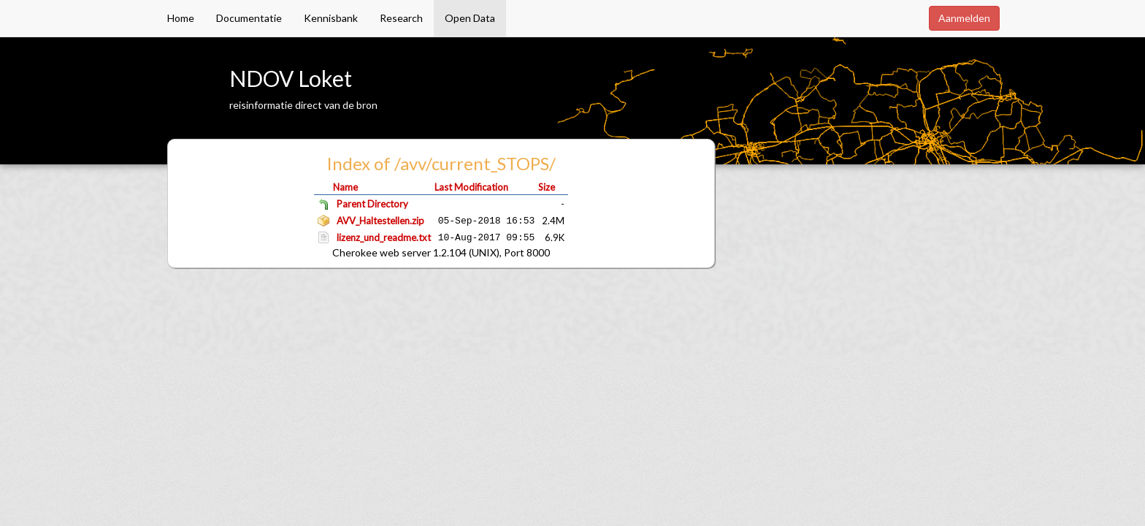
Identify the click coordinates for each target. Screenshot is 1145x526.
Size (546, 187)
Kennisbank (331, 18)
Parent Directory (372, 204)
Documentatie (249, 18)
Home (180, 18)
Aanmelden (964, 18)
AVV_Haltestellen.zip (380, 220)
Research (401, 18)
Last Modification (471, 187)
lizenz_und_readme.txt (384, 237)
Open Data (470, 18)
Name (345, 187)
